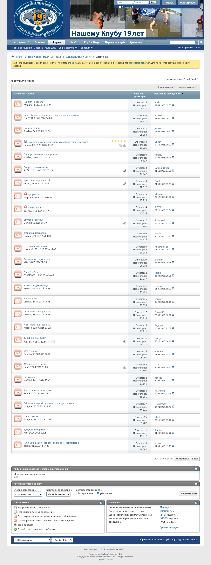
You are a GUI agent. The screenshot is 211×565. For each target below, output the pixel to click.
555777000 (29, 275)
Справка (38, 48)
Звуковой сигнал (33, 219)
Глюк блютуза (31, 416)
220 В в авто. (31, 350)
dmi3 (26, 367)
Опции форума (66, 48)
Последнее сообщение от (169, 93)
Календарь (50, 48)
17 (145, 312)
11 (145, 128)
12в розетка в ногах (35, 363)
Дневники (136, 42)
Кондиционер (32, 127)
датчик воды (31, 298)
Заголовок (19, 93)
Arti (26, 342)
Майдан (28, 104)
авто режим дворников (37, 311)
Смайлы (164, 511)
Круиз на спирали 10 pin (37, 180)
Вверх (195, 458)
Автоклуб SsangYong (169, 539)
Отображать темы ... (25, 489)
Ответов (138, 93)
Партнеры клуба (115, 42)
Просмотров (139, 96)
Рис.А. (27, 183)
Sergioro (28, 236)
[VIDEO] (163, 518)
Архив (185, 539)
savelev (27, 157)
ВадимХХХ (29, 145)
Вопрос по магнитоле (36, 167)
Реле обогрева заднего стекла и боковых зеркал (51, 114)
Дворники (33, 194)
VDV (26, 262)
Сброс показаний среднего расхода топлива (49, 403)
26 (145, 417)
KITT (16, 477)
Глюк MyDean (31, 272)
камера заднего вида (36, 285)
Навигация (84, 48)
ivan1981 (28, 118)
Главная (40, 42)
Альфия (28, 131)
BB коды (164, 507)
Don (26, 222)
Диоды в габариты (34, 429)
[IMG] (162, 514)
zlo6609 (28, 380)
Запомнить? (125, 7)
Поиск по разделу (186, 87)
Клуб (73, 42)
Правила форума (169, 527)
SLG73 (27, 210)
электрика (29, 377)
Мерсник (28, 197)
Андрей (28, 327)
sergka (27, 445)
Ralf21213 (29, 170)
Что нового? (21, 42)
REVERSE (28, 393)
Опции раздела (165, 87)
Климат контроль (33, 101)
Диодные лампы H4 (35, 337)
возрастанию (85, 493)
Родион (28, 354)
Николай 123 (30, 249)
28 (145, 102)
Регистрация (188, 2)
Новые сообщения (22, 48)
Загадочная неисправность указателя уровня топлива (58, 141)
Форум (56, 42)
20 (145, 259)
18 (145, 351)
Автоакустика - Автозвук (37, 390)
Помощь (169, 2)
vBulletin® (105, 554)
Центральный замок (35, 246)
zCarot (110, 559)
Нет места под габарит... (37, 324)
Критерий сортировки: (59, 489)
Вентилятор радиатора (37, 259)
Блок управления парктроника (41, 154)
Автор (30, 93)
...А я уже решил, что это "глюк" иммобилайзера (51, 442)
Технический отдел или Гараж (44, 56)
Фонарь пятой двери (35, 232)
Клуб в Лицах (92, 42)
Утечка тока (34, 207)
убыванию (104, 493)
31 (145, 338)
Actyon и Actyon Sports (78, 56)
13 (145, 141)
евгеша (27, 288)
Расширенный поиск (189, 47)
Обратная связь (147, 539)
